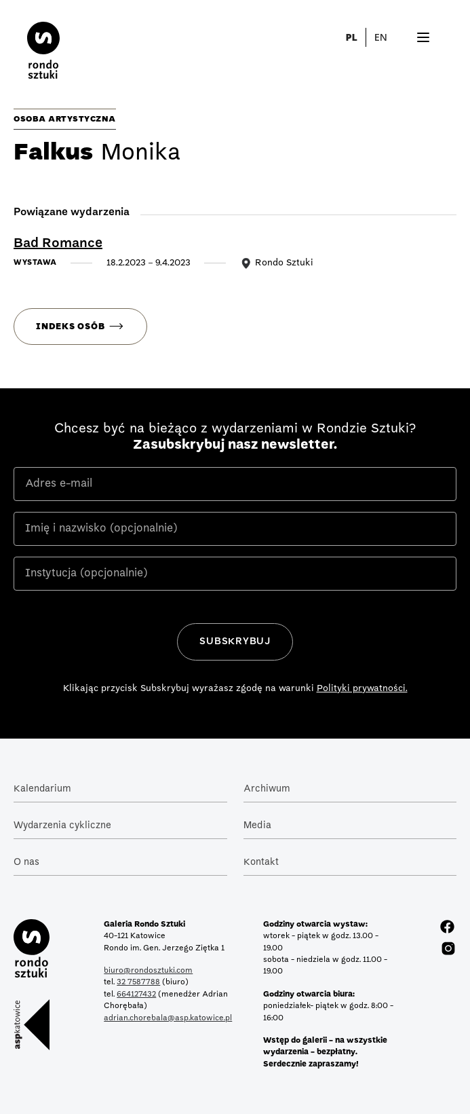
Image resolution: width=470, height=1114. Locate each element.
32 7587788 (138, 982)
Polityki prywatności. (362, 688)
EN (380, 37)
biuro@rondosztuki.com (148, 971)
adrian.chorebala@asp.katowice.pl (168, 1018)
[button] (388, 37)
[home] (30, 45)
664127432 (136, 994)
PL (351, 37)
